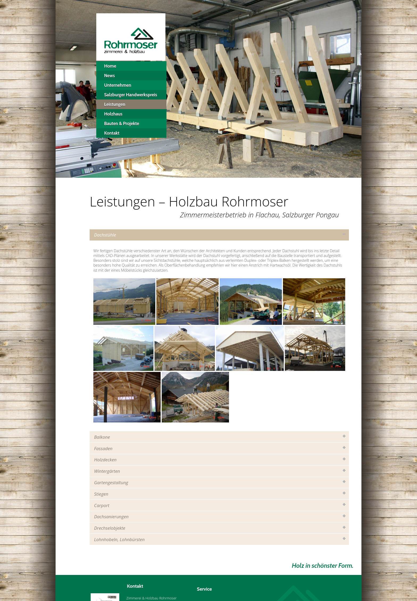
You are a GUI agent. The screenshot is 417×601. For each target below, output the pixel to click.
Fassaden (103, 448)
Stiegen (101, 494)
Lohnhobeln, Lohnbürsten (119, 539)
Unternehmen (117, 85)
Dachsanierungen (111, 516)
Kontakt (111, 133)
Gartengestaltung (111, 482)
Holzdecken (105, 460)
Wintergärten (107, 471)
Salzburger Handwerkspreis (130, 94)
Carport (101, 505)
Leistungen (115, 104)
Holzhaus (113, 114)
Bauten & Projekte (121, 123)
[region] (208, 89)
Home (110, 66)
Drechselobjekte (109, 528)
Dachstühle (105, 235)
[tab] (219, 235)
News (109, 75)
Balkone (102, 437)
